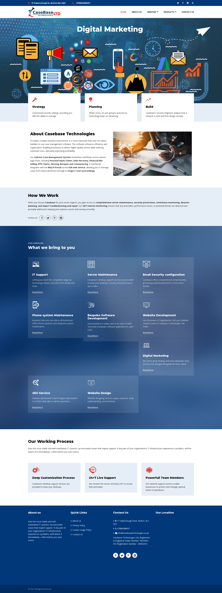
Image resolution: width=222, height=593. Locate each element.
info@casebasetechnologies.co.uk (132, 533)
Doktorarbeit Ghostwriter (167, 579)
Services (151, 12)
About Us (137, 12)
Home (123, 12)
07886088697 (83, 3)
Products (169, 12)
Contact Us (188, 12)
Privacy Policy (79, 525)
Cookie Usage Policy (82, 530)
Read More (37, 292)
